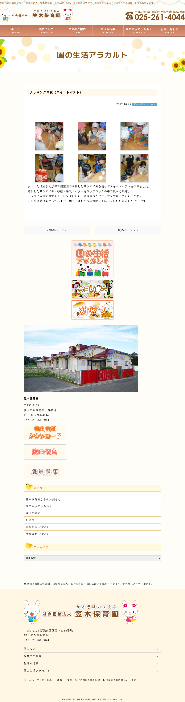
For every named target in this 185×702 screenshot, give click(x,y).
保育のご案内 (77, 31)
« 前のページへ (57, 230)
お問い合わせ (169, 31)
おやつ (30, 520)
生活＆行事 (108, 31)
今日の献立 (33, 513)
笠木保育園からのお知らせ (43, 499)
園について (46, 31)
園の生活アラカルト (139, 31)
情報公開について (37, 533)
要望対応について (37, 526)
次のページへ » (128, 230)
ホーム (15, 31)
